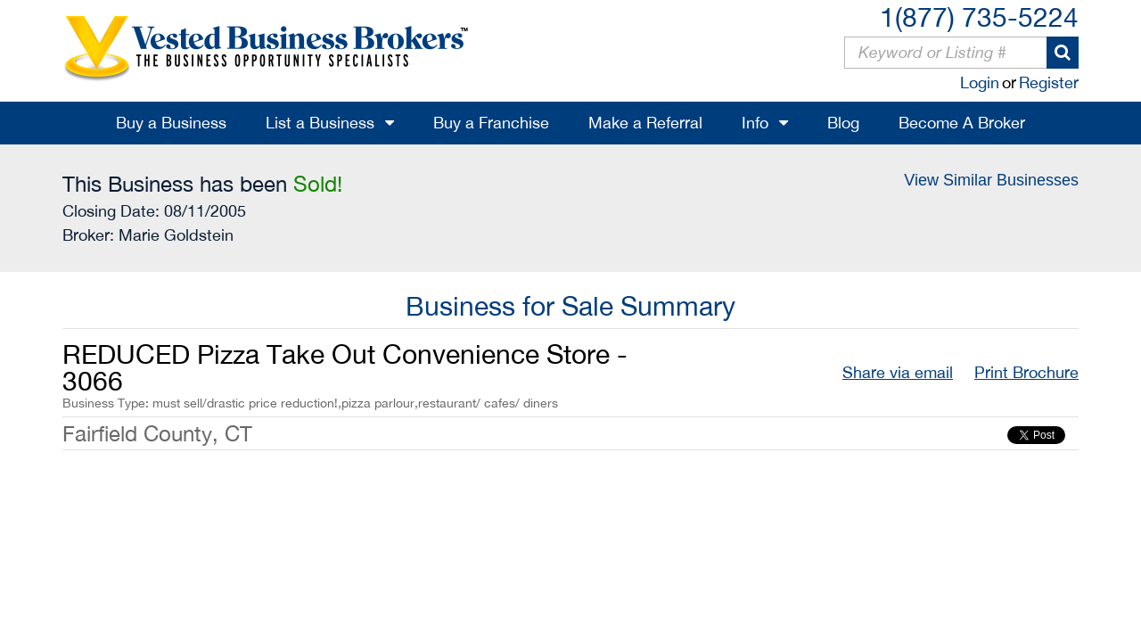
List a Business (320, 122)
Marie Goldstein (176, 235)
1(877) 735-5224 (979, 16)
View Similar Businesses (991, 180)
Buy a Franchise (491, 122)
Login (979, 82)
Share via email (897, 372)
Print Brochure (1026, 372)
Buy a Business (171, 122)
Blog (843, 122)
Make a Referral (645, 122)
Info (755, 122)
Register (1049, 82)
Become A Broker (962, 122)
